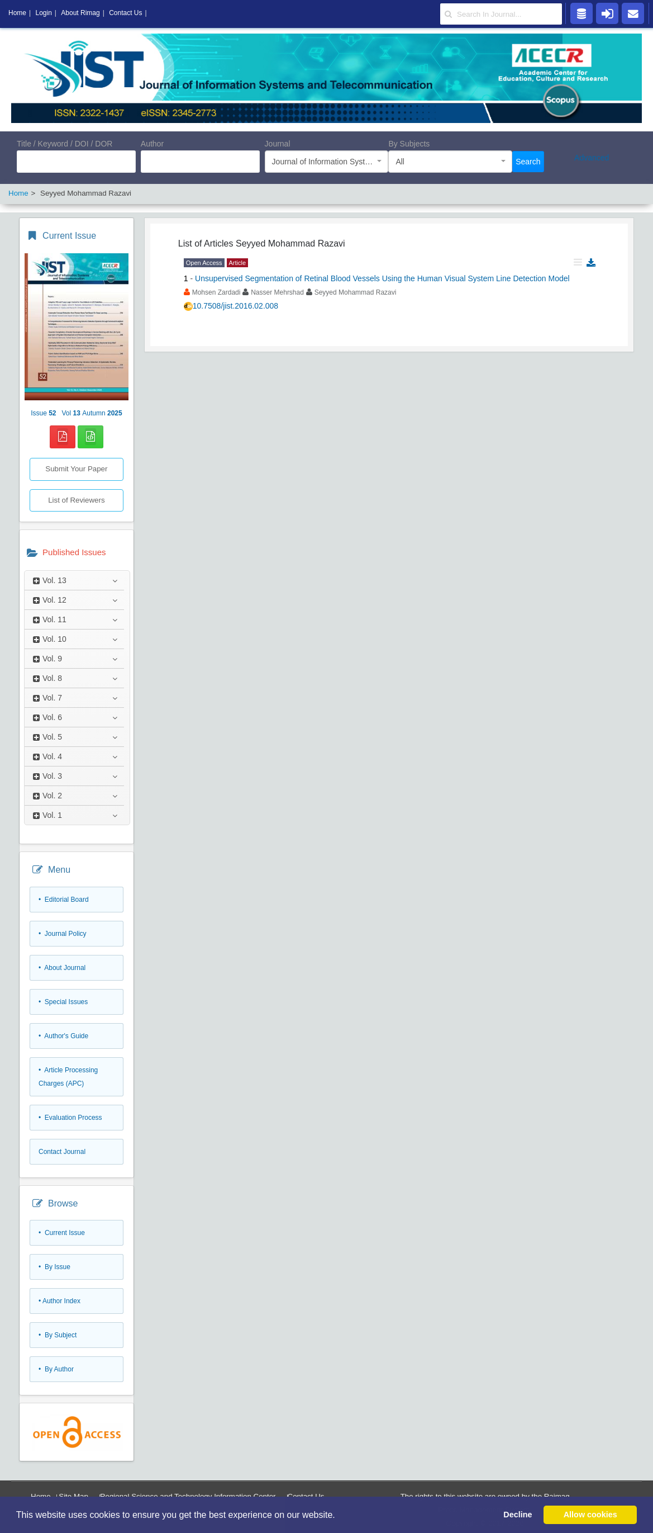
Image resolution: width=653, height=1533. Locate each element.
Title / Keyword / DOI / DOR (64, 143)
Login (43, 13)
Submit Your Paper (76, 469)
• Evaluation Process (70, 1118)
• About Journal (62, 968)
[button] (339, 1515)
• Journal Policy (63, 934)
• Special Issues (63, 1002)
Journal (277, 143)
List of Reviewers (76, 500)
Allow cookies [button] (590, 1514)
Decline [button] (517, 1514)
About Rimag (80, 13)
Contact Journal (62, 1152)
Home (17, 13)
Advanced (591, 157)
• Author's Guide (63, 1036)
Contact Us (125, 13)
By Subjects (409, 143)
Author (152, 143)
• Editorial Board (64, 899)
